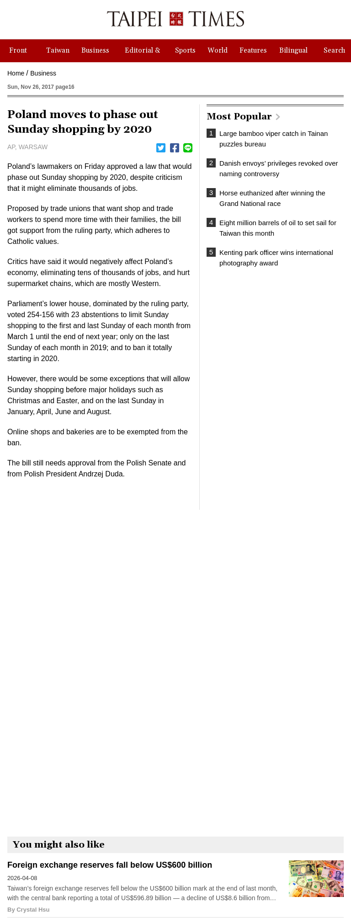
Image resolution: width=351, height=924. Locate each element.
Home (15, 73)
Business (43, 73)
